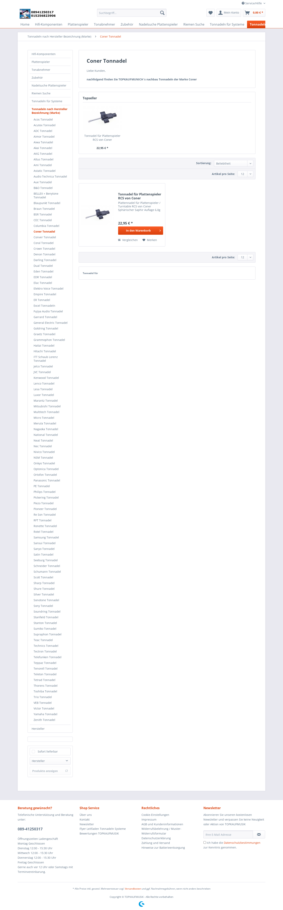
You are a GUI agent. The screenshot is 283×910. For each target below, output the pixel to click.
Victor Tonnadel (44, 708)
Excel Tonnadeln (44, 305)
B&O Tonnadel (43, 188)
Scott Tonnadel (43, 577)
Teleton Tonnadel (45, 674)
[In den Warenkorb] (140, 230)
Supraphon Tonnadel (48, 634)
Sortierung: (203, 163)
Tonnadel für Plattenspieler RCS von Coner (102, 138)
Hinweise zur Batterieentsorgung (163, 847)
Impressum (149, 819)
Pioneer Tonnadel (45, 509)
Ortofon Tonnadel (45, 475)
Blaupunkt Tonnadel (47, 203)
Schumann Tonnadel (47, 571)
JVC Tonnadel (42, 372)
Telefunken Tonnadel (48, 657)
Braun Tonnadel (44, 209)
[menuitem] (131, 14)
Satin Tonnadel (43, 554)
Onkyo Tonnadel (44, 463)
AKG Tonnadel (43, 154)
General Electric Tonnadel (51, 323)
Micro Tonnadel (44, 418)
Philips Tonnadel (45, 492)
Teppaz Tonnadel (45, 663)
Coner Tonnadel (44, 231)
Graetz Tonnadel (44, 334)
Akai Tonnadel (43, 148)
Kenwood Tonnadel (46, 378)
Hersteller (38, 729)
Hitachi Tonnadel (45, 351)
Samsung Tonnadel (46, 537)
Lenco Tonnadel (44, 383)
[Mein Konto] (229, 13)
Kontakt (85, 819)
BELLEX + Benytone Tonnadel (46, 195)
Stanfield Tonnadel (46, 617)
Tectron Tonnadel (45, 651)
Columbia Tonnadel (46, 226)
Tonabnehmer (41, 70)
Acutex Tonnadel (45, 125)
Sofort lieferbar (48, 751)
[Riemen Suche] (194, 24)
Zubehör (37, 77)
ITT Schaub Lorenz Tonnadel (46, 359)
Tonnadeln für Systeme (47, 101)
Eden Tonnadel (43, 271)
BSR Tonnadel (43, 214)
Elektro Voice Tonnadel (48, 288)
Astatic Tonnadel (45, 171)
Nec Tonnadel (43, 446)
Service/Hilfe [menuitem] (252, 3)
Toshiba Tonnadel (45, 691)
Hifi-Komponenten (44, 54)
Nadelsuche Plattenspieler (49, 85)
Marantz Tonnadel (46, 400)
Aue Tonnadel (43, 182)
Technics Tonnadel (46, 646)
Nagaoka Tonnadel (46, 429)
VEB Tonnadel (43, 703)
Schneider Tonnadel (47, 566)
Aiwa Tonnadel (43, 142)
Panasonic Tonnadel (47, 480)
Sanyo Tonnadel (44, 549)
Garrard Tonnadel (45, 317)
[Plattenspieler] (78, 24)
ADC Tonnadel (43, 131)
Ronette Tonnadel (45, 526)
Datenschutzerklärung (156, 838)
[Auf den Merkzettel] (149, 240)
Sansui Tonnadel (45, 543)
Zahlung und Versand (156, 843)
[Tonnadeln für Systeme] (227, 24)
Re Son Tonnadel (45, 514)
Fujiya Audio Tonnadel (48, 311)
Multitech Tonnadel (46, 412)
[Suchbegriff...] (131, 13)
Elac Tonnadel (43, 283)
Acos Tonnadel (43, 119)
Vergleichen (128, 240)
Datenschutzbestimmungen (242, 843)
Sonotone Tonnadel (46, 600)
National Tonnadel (46, 435)
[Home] (25, 24)
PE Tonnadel (42, 486)
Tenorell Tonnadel (46, 668)
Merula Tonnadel (45, 423)
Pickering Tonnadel (46, 497)
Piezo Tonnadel (44, 503)
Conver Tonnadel (45, 237)
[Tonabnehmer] (104, 24)
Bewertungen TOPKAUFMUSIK (99, 833)
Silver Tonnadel (44, 594)
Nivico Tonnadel (44, 452)
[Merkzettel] (210, 13)
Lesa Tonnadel (43, 389)
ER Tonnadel (42, 300)
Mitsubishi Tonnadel (47, 406)
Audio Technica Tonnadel (50, 176)
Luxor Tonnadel (44, 395)
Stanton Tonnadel (45, 623)
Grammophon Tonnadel (49, 340)
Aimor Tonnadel (44, 136)
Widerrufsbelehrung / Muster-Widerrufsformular (161, 831)
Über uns (86, 815)
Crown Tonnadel (44, 248)
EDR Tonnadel (43, 277)
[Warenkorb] (254, 13)
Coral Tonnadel (44, 243)
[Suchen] (162, 13)
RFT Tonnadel (42, 520)
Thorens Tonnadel (46, 685)
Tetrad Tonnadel (44, 680)
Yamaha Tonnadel (45, 714)
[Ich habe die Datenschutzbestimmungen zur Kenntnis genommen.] (204, 842)
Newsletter (87, 824)
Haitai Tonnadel (44, 345)
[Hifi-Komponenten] (48, 24)
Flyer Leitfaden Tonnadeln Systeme (103, 829)
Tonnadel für (90, 273)
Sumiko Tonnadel (45, 628)
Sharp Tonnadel (44, 583)
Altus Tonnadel (43, 159)
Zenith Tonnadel (44, 720)
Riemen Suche (41, 93)
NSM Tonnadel (43, 457)
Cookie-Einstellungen (155, 815)
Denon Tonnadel (44, 254)
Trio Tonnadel (43, 697)
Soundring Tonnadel (47, 611)
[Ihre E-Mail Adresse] (228, 834)
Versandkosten (133, 888)
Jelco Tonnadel (43, 366)
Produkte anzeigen (50, 771)
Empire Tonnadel (45, 294)
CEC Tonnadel (43, 220)
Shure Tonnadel (44, 589)
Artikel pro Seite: (223, 174)
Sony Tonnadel (43, 606)
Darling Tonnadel (45, 260)
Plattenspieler (41, 62)
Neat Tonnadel (43, 440)
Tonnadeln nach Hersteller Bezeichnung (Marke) (49, 111)
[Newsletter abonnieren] (259, 834)
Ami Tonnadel (43, 165)
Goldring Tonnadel (46, 328)
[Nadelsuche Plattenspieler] (158, 24)
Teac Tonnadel (43, 640)
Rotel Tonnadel (43, 532)
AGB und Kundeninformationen (162, 824)
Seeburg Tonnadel (46, 560)
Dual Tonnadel (43, 266)
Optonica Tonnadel (46, 469)
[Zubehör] (127, 24)
